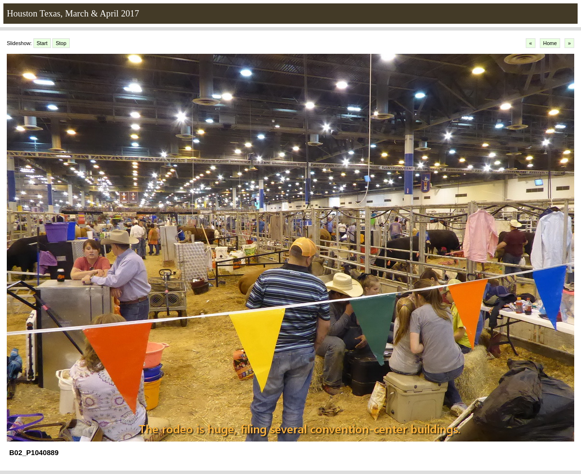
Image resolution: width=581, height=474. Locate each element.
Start (42, 43)
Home (550, 43)
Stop (61, 43)
